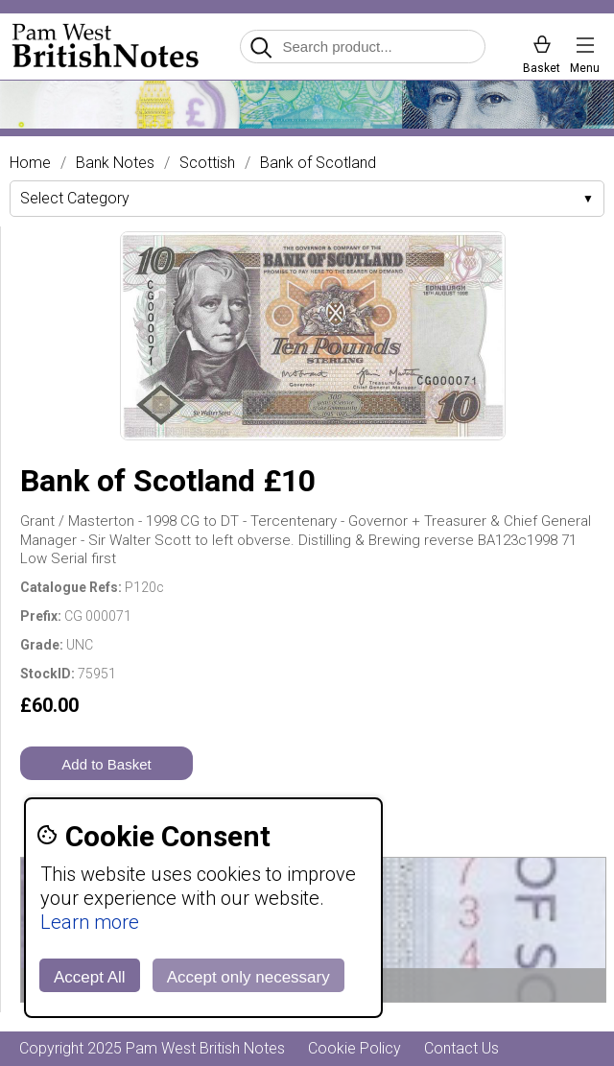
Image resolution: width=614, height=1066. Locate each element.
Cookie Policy (354, 1048)
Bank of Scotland (318, 163)
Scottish (207, 163)
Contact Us (461, 1048)
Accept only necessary (248, 977)
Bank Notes (115, 163)
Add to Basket (106, 764)
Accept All (90, 977)
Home (30, 163)
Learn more (89, 922)
